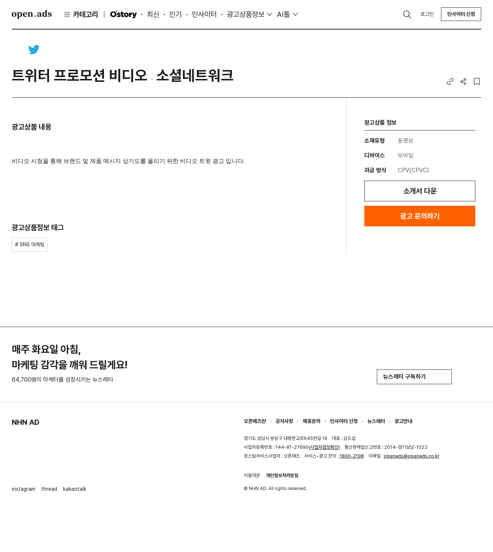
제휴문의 (311, 421)
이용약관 (252, 475)
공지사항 (284, 421)
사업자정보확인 (324, 447)
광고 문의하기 (420, 216)
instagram (23, 489)
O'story (123, 14)
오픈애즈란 (255, 421)
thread (49, 489)
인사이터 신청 (461, 14)
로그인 (427, 14)
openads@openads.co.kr (412, 456)
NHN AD (25, 422)
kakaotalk (74, 489)
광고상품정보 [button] (245, 14)
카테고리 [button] (80, 14)
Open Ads (32, 14)
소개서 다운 (420, 191)
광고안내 (403, 421)
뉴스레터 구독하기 (414, 376)
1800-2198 (352, 456)
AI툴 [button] (283, 14)
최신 (153, 14)
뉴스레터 (376, 421)
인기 (175, 14)
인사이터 (204, 14)
